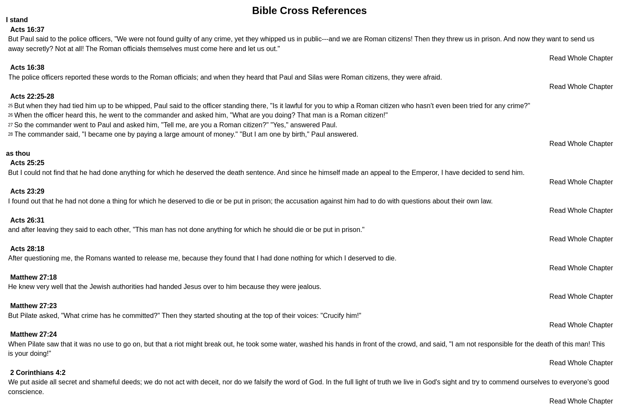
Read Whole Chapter (581, 58)
